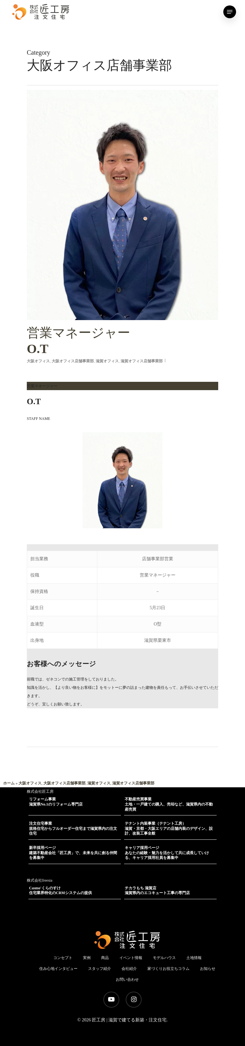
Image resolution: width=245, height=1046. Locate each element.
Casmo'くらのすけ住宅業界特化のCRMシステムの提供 (60, 890)
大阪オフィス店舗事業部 (73, 361)
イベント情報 (130, 958)
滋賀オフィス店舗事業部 (142, 361)
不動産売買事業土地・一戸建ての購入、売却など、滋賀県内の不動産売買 (169, 804)
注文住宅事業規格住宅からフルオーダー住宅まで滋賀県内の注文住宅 (73, 828)
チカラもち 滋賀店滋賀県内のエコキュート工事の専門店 (157, 890)
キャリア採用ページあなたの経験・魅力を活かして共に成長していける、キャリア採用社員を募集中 (167, 852)
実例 (87, 958)
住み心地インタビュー (58, 968)
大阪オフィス (38, 361)
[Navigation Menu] (229, 12)
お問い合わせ (127, 979)
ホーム (9, 783)
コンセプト (62, 958)
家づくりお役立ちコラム (168, 968)
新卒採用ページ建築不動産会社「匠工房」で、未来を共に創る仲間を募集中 (73, 852)
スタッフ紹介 (99, 968)
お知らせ (207, 968)
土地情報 (194, 958)
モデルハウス (164, 958)
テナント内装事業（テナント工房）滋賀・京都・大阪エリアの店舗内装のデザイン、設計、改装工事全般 (169, 828)
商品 (105, 958)
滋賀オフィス (107, 361)
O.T (122, 340)
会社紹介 (129, 968)
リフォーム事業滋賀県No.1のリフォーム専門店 (56, 801)
